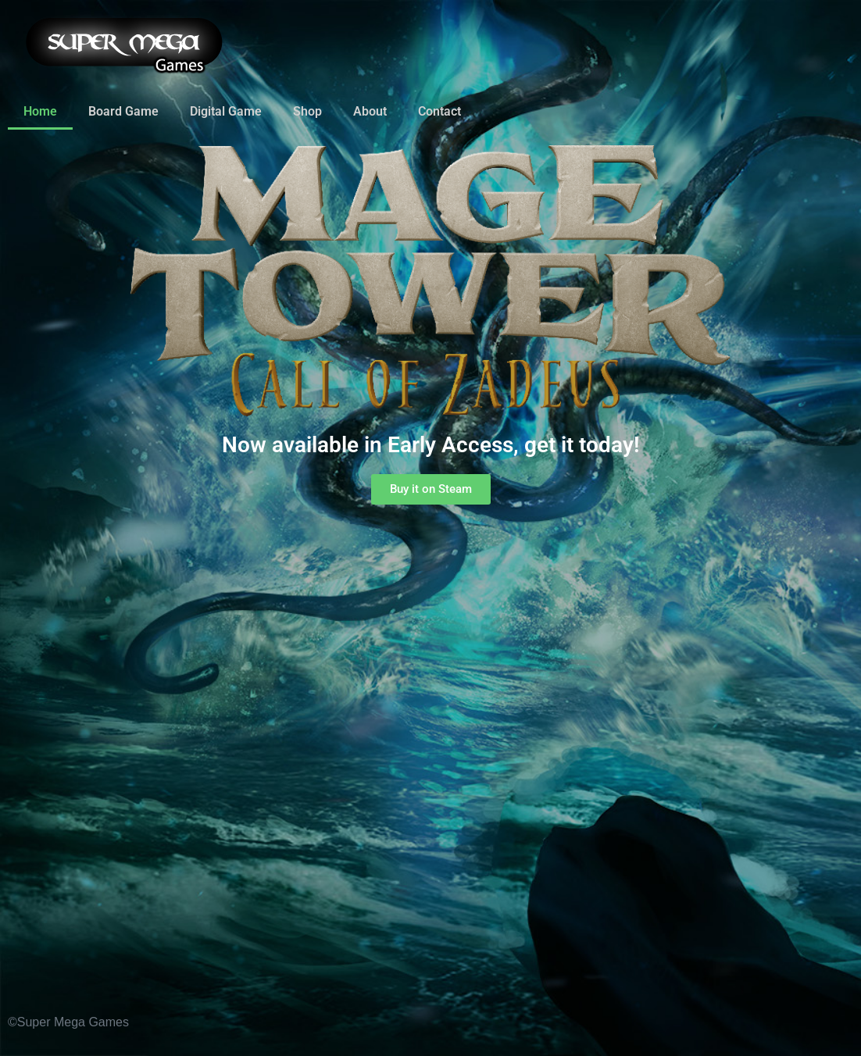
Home (40, 111)
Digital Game (226, 111)
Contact (439, 111)
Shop (307, 111)
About (370, 111)
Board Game (123, 111)
